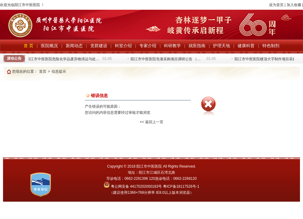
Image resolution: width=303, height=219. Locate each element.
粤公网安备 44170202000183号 (133, 186)
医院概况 (49, 45)
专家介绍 (147, 45)
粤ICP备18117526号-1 (181, 186)
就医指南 (196, 45)
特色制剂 (270, 45)
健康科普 (246, 45)
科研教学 (172, 45)
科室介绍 (123, 45)
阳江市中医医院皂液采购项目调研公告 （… (166, 59)
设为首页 (276, 5)
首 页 (28, 45)
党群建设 (98, 45)
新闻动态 (74, 45)
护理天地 (221, 45)
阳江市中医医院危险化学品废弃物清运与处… (63, 59)
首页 (42, 71)
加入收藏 (294, 5)
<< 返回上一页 (151, 122)
